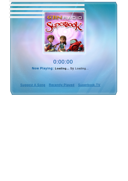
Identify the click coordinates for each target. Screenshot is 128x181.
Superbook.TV (89, 85)
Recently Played (61, 85)
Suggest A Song (32, 85)
